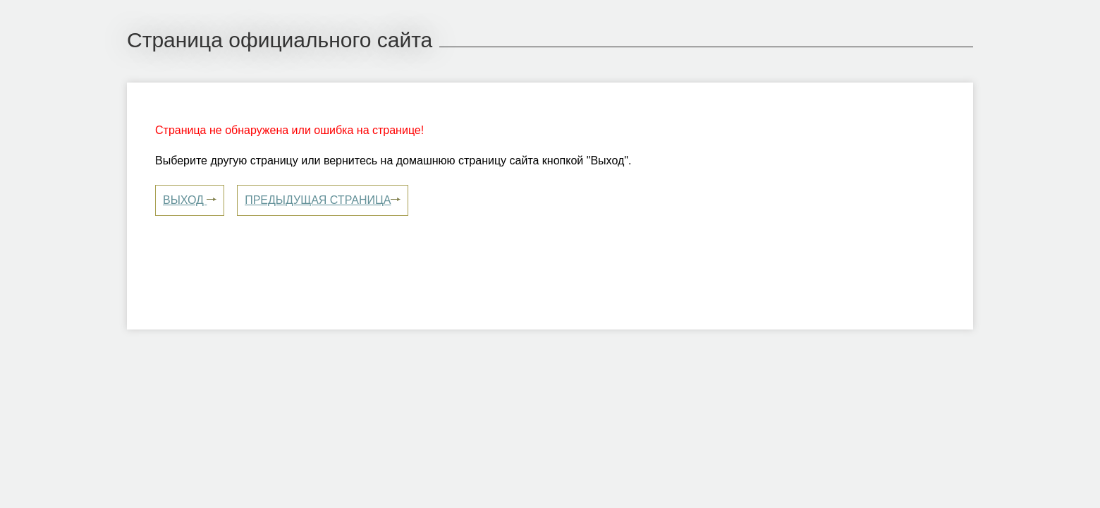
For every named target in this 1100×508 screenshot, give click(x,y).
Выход (189, 199)
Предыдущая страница (323, 199)
